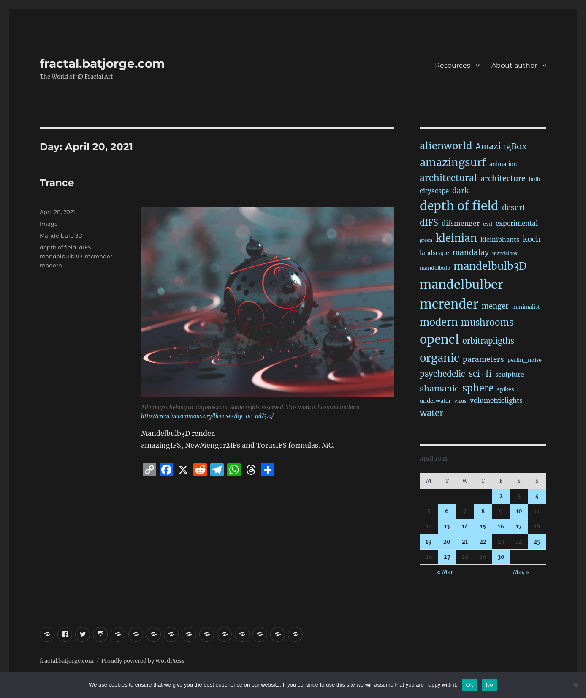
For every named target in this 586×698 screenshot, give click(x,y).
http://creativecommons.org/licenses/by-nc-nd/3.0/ (207, 416)
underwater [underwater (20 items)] (435, 401)
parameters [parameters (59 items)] (483, 359)
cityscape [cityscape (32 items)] (434, 191)
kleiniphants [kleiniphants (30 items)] (499, 240)
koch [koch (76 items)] (532, 239)
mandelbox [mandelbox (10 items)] (504, 253)
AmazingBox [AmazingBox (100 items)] (500, 146)
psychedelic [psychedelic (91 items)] (442, 374)
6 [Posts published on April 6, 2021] (447, 511)
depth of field (58, 247)
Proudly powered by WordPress (143, 661)
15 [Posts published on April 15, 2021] (483, 526)
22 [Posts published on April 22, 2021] (483, 541)
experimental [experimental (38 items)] (517, 223)
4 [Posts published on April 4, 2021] (537, 496)
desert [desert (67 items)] (513, 207)
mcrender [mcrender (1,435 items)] (449, 304)
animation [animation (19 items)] (503, 164)
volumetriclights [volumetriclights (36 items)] (496, 401)
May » (521, 572)
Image (49, 223)
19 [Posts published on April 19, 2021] (429, 541)
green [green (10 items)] (426, 240)
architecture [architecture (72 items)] (503, 178)
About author (514, 65)
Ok (469, 685)
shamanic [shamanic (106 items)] (439, 388)
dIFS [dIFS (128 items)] (429, 222)
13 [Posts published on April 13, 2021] (447, 526)
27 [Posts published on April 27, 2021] (447, 557)
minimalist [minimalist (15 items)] (526, 307)
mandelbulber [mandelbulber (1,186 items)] (461, 284)
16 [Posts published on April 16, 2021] (501, 526)
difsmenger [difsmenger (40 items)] (461, 223)
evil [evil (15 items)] (487, 224)
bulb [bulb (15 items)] (534, 179)
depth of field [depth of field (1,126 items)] (459, 206)
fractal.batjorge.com (102, 63)
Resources (452, 65)
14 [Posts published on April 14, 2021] (465, 526)
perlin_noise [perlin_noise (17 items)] (524, 360)
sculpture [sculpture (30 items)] (509, 374)
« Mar (445, 572)
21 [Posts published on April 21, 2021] (465, 541)
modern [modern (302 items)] (439, 322)
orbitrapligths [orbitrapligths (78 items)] (488, 341)
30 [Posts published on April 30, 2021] (501, 557)
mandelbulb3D (61, 256)
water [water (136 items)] (431, 413)
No (489, 685)
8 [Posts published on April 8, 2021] (483, 511)
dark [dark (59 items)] (460, 190)
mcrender (98, 256)
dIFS (85, 247)
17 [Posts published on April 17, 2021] (519, 526)
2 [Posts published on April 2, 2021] (501, 496)
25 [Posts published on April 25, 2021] (537, 541)
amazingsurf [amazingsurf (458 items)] (453, 162)
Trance (57, 183)
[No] (575, 685)
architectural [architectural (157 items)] (448, 177)
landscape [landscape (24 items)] (434, 253)
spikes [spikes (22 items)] (505, 389)
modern (51, 265)
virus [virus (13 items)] (460, 401)
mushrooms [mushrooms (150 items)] (487, 322)
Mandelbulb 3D (61, 235)
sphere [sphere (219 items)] (478, 388)
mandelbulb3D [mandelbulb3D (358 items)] (489, 266)
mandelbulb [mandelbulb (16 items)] (435, 268)
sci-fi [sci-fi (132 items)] (480, 373)
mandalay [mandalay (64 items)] (471, 252)
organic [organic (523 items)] (439, 358)
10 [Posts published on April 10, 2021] (519, 511)
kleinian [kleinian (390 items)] (456, 238)
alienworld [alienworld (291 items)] (446, 146)
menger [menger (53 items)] (495, 306)
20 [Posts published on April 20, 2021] (446, 541)
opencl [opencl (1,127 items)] (439, 339)
